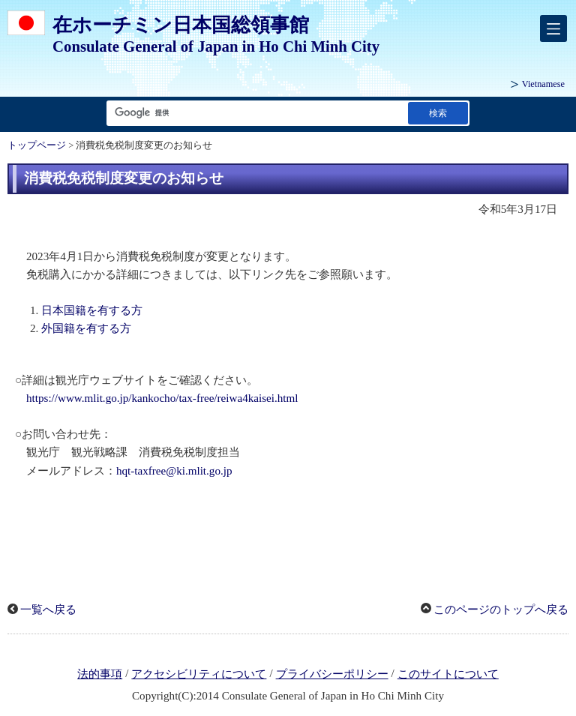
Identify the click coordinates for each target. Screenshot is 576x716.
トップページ (37, 145)
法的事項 (99, 674)
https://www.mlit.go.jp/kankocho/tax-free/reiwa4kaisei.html (162, 398)
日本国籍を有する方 (91, 310)
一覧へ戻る (48, 610)
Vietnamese (543, 84)
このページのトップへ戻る (501, 610)
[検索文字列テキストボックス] (254, 113)
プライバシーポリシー (332, 674)
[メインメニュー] (553, 28)
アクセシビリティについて (198, 674)
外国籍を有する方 (86, 328)
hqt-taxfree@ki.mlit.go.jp (174, 471)
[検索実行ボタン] (438, 113)
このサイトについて (448, 674)
